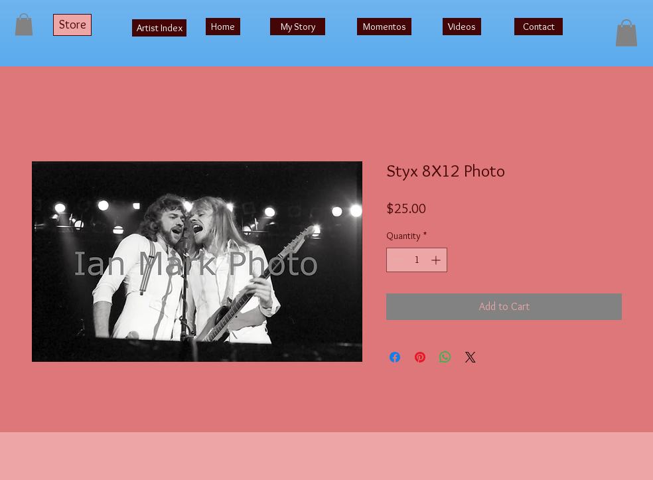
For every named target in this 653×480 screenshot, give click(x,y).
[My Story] (297, 26)
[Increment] (437, 260)
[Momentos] (384, 26)
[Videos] (462, 26)
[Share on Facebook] (395, 357)
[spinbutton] (417, 260)
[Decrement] (396, 260)
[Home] (223, 26)
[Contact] (538, 26)
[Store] (72, 25)
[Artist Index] (159, 28)
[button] (24, 24)
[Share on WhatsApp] (445, 357)
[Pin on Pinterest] (420, 357)
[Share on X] (470, 357)
